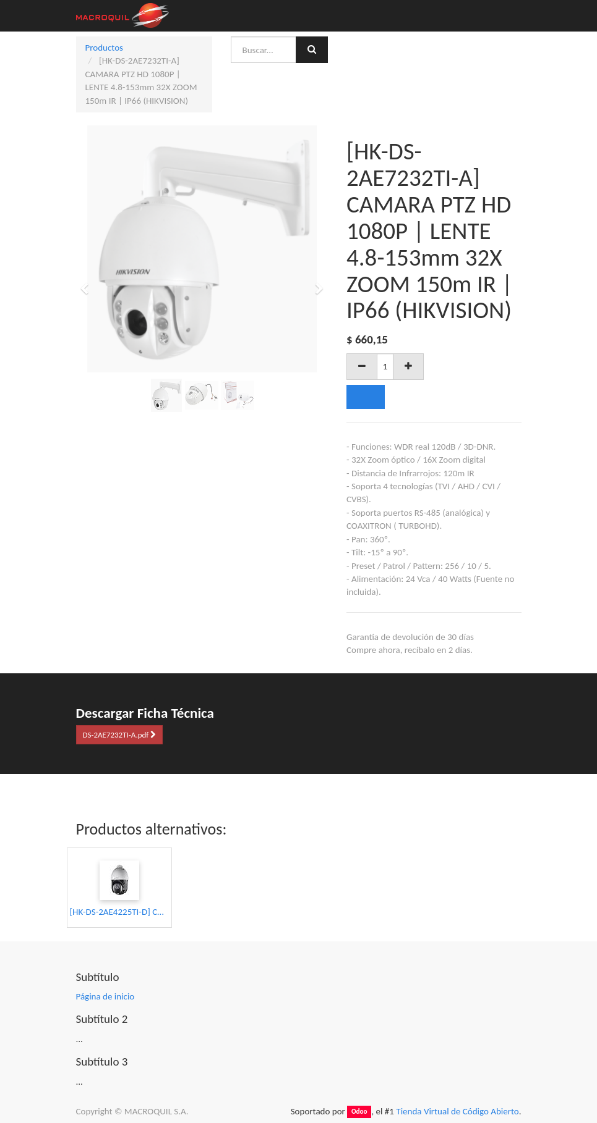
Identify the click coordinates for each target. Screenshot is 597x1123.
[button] (89, 282)
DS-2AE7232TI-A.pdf (120, 734)
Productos (104, 47)
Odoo (359, 1112)
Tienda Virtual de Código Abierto (457, 1111)
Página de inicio (105, 996)
